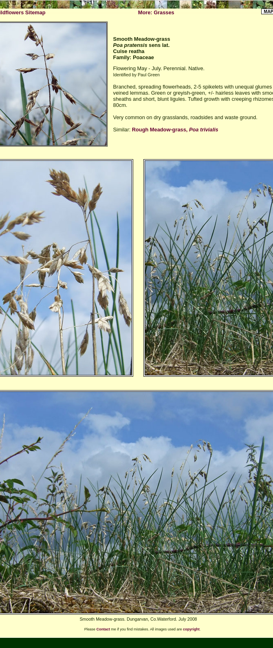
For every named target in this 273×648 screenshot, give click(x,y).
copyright (191, 629)
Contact (103, 629)
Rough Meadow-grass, (175, 129)
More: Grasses (156, 12)
